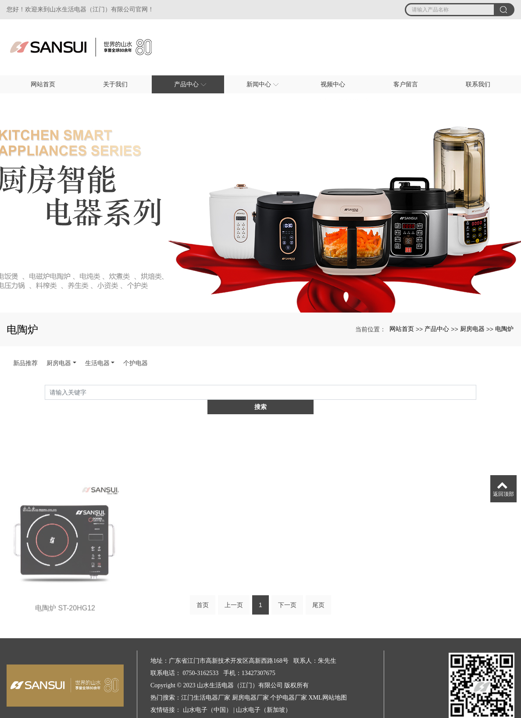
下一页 (287, 592)
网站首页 (401, 328)
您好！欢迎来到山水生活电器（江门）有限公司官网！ (80, 9)
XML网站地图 (328, 682)
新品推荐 (25, 362)
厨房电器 (472, 328)
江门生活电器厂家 (205, 682)
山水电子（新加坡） (263, 695)
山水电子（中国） (207, 695)
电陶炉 (504, 328)
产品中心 (437, 328)
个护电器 (135, 362)
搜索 (476, 393)
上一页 (234, 592)
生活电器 (97, 362)
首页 (202, 592)
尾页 (318, 592)
